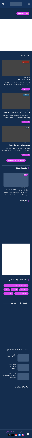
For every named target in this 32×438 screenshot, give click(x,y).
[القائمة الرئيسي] (29, 4)
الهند (11, 293)
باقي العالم (24, 289)
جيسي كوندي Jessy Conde (19, 145)
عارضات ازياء (8, 432)
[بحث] (3, 4)
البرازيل (15, 289)
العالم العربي (23, 293)
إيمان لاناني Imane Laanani (11, 367)
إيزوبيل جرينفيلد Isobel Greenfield (17, 190)
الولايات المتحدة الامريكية (20, 285)
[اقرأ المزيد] (25, 89)
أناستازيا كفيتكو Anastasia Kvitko (16, 112)
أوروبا (7, 289)
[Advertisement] (16, 35)
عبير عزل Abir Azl (23, 80)
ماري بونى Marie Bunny (11, 358)
